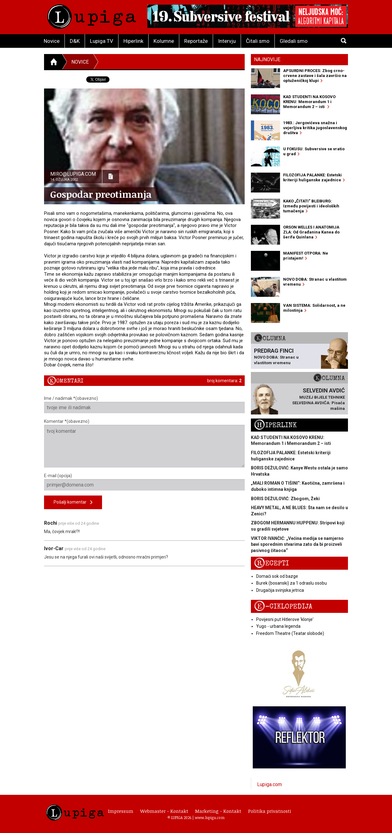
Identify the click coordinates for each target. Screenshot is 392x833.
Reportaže (196, 41)
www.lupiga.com (210, 817)
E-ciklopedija (283, 606)
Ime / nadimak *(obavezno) (144, 404)
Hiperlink (133, 41)
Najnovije (267, 59)
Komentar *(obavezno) (144, 443)
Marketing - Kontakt (218, 811)
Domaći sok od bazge (277, 576)
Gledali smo (294, 41)
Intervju (227, 41)
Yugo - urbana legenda (278, 626)
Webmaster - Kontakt (164, 811)
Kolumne (164, 41)
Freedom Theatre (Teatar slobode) (290, 633)
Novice (52, 41)
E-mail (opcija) (144, 482)
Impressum (120, 811)
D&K (75, 41)
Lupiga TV (101, 41)
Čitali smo (258, 41)
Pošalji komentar (73, 502)
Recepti (271, 563)
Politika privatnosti (269, 811)
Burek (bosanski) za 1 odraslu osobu (291, 583)
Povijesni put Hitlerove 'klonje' (285, 619)
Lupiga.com (269, 784)
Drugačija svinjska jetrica (280, 590)
